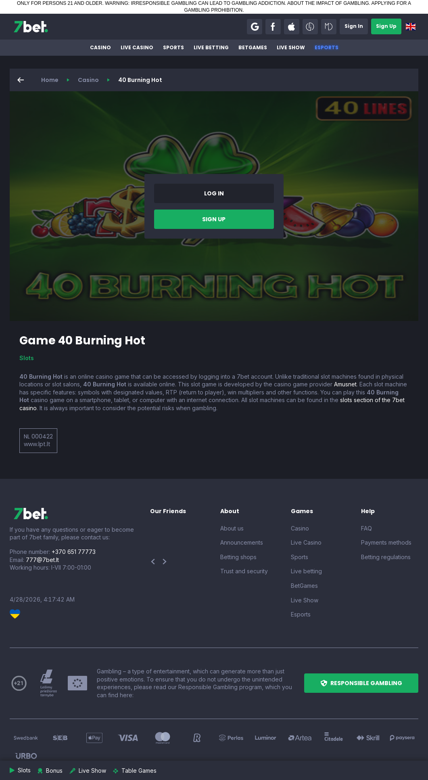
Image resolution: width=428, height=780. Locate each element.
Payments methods (386, 542)
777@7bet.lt (42, 559)
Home (49, 80)
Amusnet (345, 384)
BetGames (252, 47)
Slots (26, 357)
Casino (100, 47)
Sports (173, 47)
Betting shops (238, 557)
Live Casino (137, 47)
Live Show (291, 47)
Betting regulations (386, 557)
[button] (254, 26)
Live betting (211, 47)
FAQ (366, 528)
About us (232, 528)
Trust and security (244, 571)
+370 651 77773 (74, 551)
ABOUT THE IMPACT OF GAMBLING (328, 3)
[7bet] (31, 26)
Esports (326, 47)
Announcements (241, 542)
